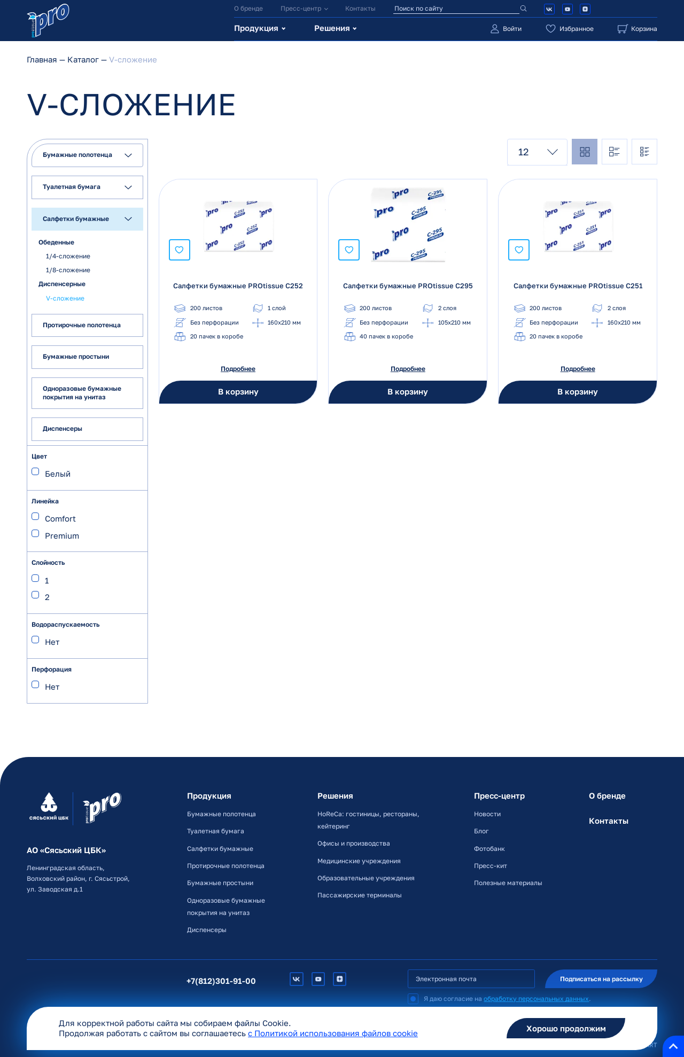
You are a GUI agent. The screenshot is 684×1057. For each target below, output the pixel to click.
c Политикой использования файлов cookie (333, 1033)
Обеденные (56, 242)
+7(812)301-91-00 (221, 980)
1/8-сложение (68, 270)
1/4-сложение (68, 256)
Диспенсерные (62, 284)
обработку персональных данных (536, 999)
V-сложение (65, 298)
